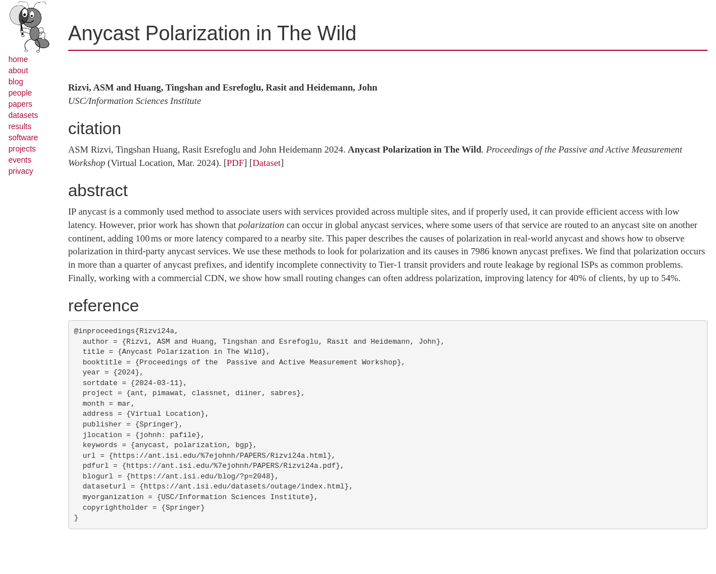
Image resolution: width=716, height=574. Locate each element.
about (18, 70)
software (23, 137)
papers (20, 103)
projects (22, 148)
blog (15, 81)
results (19, 126)
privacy (20, 171)
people (20, 92)
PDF (235, 163)
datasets (23, 115)
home (18, 59)
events (19, 159)
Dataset (266, 163)
